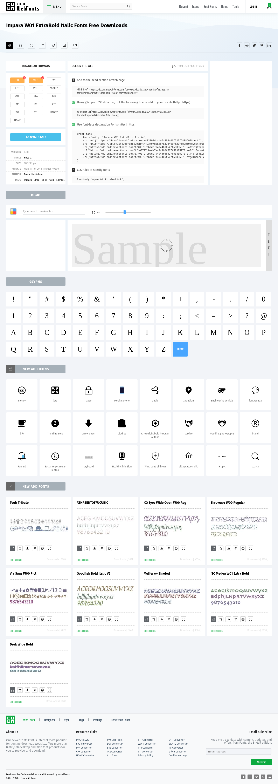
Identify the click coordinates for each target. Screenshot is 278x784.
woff (36, 88)
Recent (183, 7)
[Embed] (42, 548)
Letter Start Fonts (120, 720)
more (180, 349)
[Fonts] (75, 45)
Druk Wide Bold (21, 644)
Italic (51, 179)
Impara (28, 179)
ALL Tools (112, 755)
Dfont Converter (178, 751)
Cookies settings (178, 755)
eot (17, 88)
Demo (224, 7)
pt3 (17, 104)
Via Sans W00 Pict (23, 573)
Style (66, 720)
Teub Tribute (19, 503)
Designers (49, 720)
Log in (253, 7)
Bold (44, 179)
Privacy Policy (145, 755)
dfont (54, 112)
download (36, 137)
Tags (81, 720)
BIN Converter (115, 747)
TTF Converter (145, 739)
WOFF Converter (147, 743)
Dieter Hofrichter (33, 174)
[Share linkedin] (269, 45)
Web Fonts (29, 720)
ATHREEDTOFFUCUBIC (92, 503)
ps (35, 104)
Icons (195, 7)
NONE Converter (85, 755)
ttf (17, 80)
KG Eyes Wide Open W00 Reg (165, 503)
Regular (28, 157)
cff (54, 104)
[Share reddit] (247, 45)
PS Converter (176, 747)
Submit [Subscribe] (261, 762)
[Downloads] (27, 548)
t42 (17, 112)
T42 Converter (114, 751)
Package (97, 720)
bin (54, 96)
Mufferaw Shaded (157, 573)
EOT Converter (115, 743)
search (129, 6)
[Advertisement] (241, 123)
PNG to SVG (82, 739)
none (17, 120)
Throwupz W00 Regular (228, 503)
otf (17, 96)
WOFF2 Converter (178, 743)
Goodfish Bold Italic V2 (94, 573)
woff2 (54, 88)
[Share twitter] (254, 45)
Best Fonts (210, 7)
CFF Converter (83, 751)
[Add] (9, 45)
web (35, 80)
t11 (35, 112)
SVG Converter (84, 743)
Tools (235, 7)
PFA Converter (84, 747)
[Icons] (64, 45)
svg (54, 80)
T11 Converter (145, 751)
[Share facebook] (239, 45)
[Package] (53, 45)
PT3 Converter (145, 747)
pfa (36, 96)
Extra (36, 179)
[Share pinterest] (261, 45)
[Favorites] (20, 45)
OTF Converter (177, 739)
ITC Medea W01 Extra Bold (230, 573)
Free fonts (24, 7)
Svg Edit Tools (115, 739)
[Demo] (31, 45)
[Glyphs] (42, 45)
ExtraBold (61, 179)
